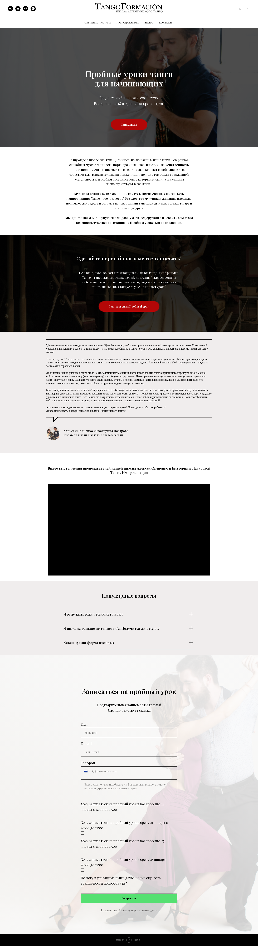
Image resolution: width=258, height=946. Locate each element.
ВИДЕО (148, 22)
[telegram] (25, 8)
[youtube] (18, 8)
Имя (84, 724)
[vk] (10, 8)
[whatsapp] (33, 8)
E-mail (86, 743)
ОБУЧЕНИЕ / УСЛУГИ (98, 22)
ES (247, 9)
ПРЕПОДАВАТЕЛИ (127, 22)
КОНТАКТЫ (166, 22)
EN (239, 9)
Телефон (88, 762)
